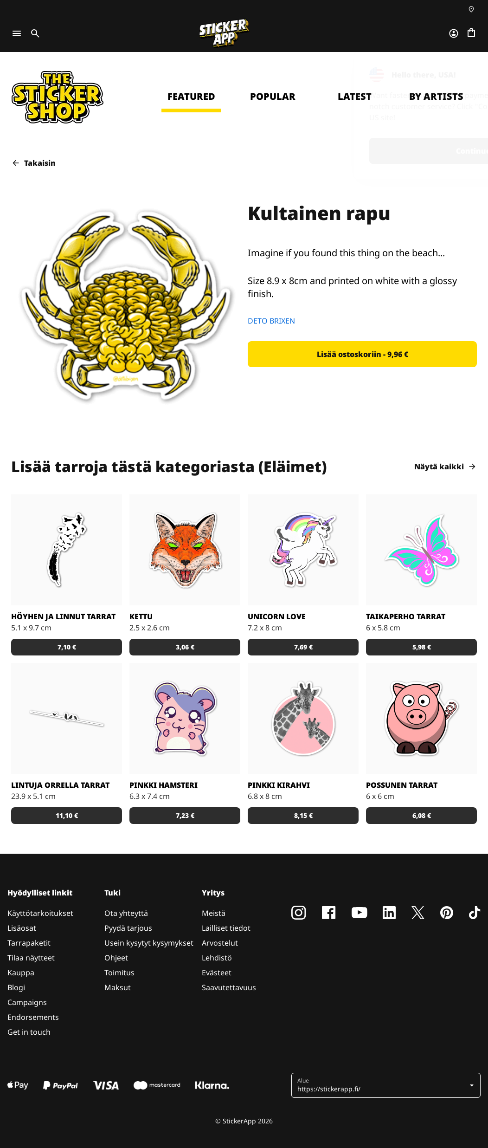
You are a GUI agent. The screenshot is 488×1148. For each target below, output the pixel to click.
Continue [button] (359, 151)
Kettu (141, 616)
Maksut (117, 987)
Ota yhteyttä (126, 913)
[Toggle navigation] (16, 33)
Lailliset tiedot (226, 928)
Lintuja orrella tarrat (60, 785)
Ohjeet (116, 958)
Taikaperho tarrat (405, 616)
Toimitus (119, 972)
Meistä (213, 913)
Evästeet (216, 972)
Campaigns (27, 1002)
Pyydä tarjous (128, 928)
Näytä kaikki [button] (445, 466)
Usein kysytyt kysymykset (148, 943)
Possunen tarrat (401, 785)
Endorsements (33, 1017)
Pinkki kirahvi (279, 785)
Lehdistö (217, 958)
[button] (362, 354)
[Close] (460, 71)
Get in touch (29, 1032)
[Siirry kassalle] (471, 33)
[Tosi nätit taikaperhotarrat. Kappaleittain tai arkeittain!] (421, 549)
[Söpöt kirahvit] (303, 718)
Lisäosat (21, 928)
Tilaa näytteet (31, 958)
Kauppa (20, 972)
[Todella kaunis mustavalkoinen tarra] (66, 549)
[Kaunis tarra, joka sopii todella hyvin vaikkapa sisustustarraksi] (66, 718)
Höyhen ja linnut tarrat (63, 616)
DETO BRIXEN (271, 321)
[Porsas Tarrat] (421, 718)
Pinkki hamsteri (163, 785)
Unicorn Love (277, 616)
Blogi (16, 987)
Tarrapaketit (29, 943)
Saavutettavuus (229, 987)
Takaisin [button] (33, 163)
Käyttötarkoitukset (40, 913)
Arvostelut (220, 943)
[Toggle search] (33, 33)
